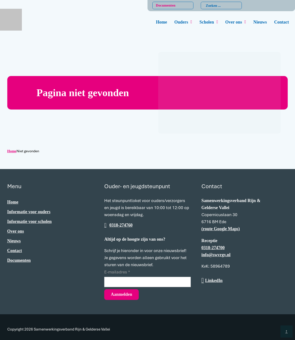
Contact (281, 22)
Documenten (165, 5)
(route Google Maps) (220, 228)
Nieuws (260, 22)
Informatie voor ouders (29, 211)
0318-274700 (213, 247)
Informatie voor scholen (29, 221)
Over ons (233, 22)
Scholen (207, 22)
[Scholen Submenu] (217, 22)
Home (161, 22)
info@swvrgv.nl (216, 254)
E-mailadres (117, 272)
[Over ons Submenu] (245, 22)
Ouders (181, 22)
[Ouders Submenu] (191, 22)
